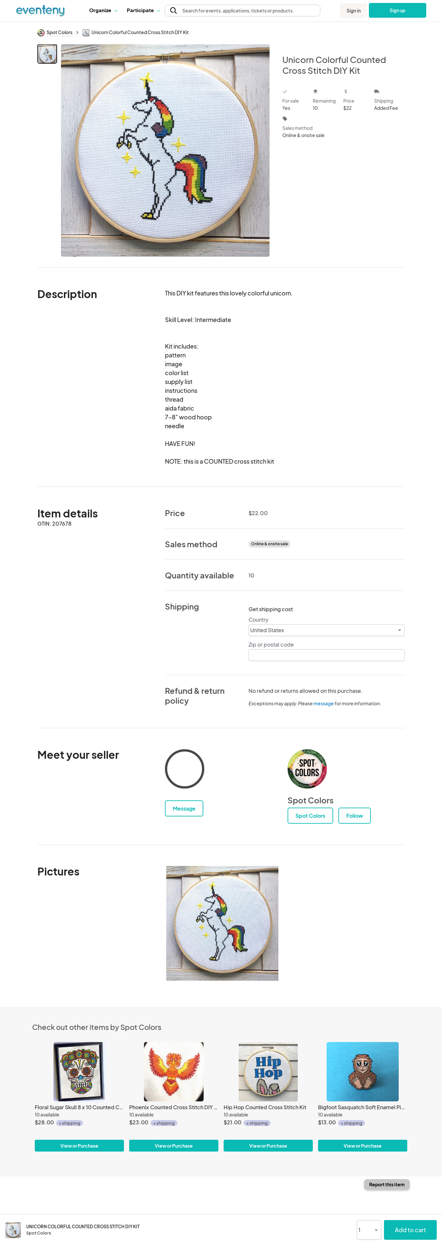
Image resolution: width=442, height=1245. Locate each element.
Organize (103, 10)
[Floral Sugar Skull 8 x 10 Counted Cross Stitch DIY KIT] (79, 1071)
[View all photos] (165, 150)
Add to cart (410, 1230)
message (323, 703)
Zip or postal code (271, 644)
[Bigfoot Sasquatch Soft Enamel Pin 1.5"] (362, 1071)
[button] (103, 10)
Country (259, 619)
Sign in (354, 10)
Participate (143, 10)
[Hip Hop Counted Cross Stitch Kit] (268, 1071)
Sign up (397, 10)
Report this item (387, 1184)
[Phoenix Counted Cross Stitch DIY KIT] (173, 1071)
